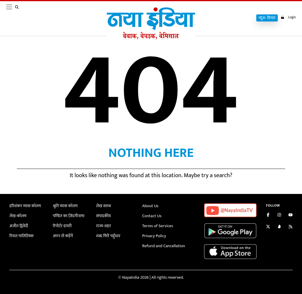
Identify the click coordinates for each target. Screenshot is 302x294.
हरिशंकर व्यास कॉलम (24, 205)
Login (287, 17)
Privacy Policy (153, 235)
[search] (18, 18)
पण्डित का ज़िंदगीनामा (68, 215)
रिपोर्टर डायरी (62, 225)
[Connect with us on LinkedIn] (279, 227)
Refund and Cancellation (163, 245)
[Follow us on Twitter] (268, 227)
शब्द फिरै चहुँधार (108, 235)
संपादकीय (103, 215)
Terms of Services (157, 225)
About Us (150, 205)
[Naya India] (151, 38)
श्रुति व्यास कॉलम (65, 205)
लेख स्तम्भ (103, 205)
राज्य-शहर (103, 225)
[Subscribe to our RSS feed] (290, 227)
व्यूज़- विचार (265, 18)
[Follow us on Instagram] (279, 215)
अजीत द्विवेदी (18, 225)
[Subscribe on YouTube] (290, 215)
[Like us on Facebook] (268, 215)
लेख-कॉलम (17, 215)
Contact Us (151, 215)
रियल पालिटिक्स (21, 235)
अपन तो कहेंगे (63, 235)
